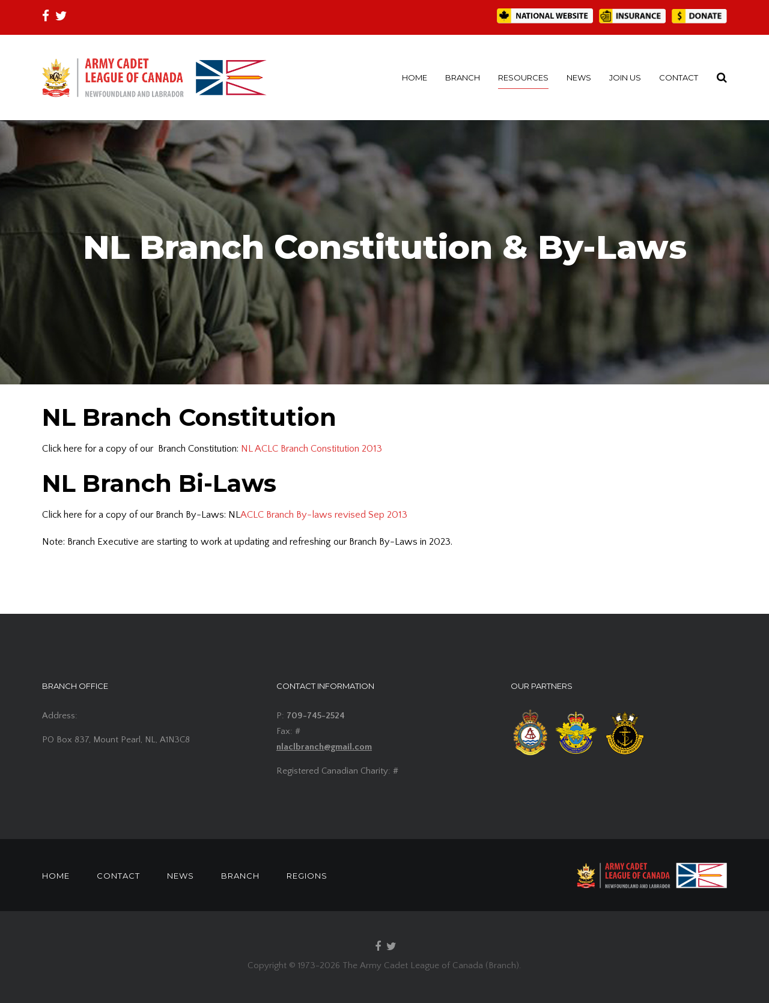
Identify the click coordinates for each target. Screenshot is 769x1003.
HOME (414, 77)
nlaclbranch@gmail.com (324, 747)
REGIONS (307, 875)
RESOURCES (523, 77)
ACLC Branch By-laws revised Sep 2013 (323, 514)
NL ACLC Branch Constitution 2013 (311, 448)
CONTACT (678, 77)
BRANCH (462, 77)
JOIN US (625, 77)
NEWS (579, 77)
